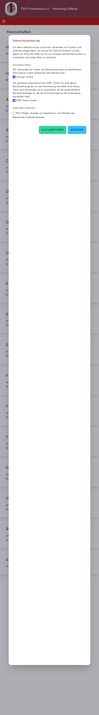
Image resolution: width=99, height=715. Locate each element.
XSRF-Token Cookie (26, 100)
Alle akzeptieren (53, 129)
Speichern (76, 129)
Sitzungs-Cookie (24, 76)
